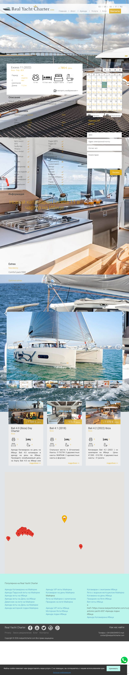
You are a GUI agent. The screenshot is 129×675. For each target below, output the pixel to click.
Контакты (115, 11)
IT (116, 7)
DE (111, 7)
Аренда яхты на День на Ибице (20, 598)
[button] (18, 534)
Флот (72, 11)
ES (100, 7)
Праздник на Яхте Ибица (99, 598)
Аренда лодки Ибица (56, 614)
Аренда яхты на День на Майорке (21, 605)
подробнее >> (35, 463)
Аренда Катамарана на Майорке (21, 589)
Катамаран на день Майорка (60, 592)
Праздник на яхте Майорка (59, 602)
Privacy (8, 633)
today (98, 70)
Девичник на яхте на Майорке (20, 602)
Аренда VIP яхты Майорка (59, 589)
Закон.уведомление (22, 633)
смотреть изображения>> (66, 91)
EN (105, 7)
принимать (113, 669)
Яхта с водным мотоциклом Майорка (105, 592)
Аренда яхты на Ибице (16, 595)
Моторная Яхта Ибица (57, 611)
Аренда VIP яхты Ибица (57, 608)
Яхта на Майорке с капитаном (61, 598)
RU (121, 7)
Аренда (83, 11)
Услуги (94, 11)
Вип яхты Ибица (95, 602)
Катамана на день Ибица (99, 595)
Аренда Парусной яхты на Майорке (22, 592)
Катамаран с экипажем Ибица (102, 589)
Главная (63, 11)
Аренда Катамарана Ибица (100, 617)
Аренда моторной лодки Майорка (21, 608)
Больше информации (62, 672)
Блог (104, 11)
